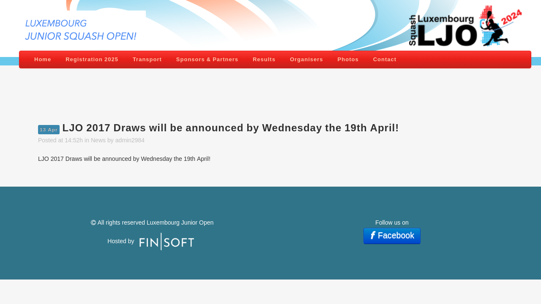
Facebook (391, 235)
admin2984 (130, 140)
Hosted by (121, 241)
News (98, 140)
